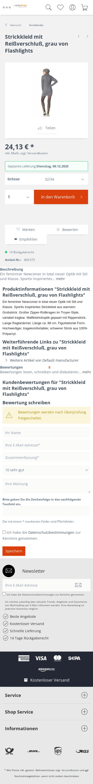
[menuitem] (7, 7)
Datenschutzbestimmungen (51, 532)
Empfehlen (25, 239)
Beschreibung (11, 269)
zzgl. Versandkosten (34, 153)
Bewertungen (11, 367)
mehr (60, 278)
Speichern (13, 551)
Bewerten (67, 229)
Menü (6, 5)
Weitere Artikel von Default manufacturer (40, 360)
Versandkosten (70, 770)
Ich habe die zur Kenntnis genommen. (46, 594)
